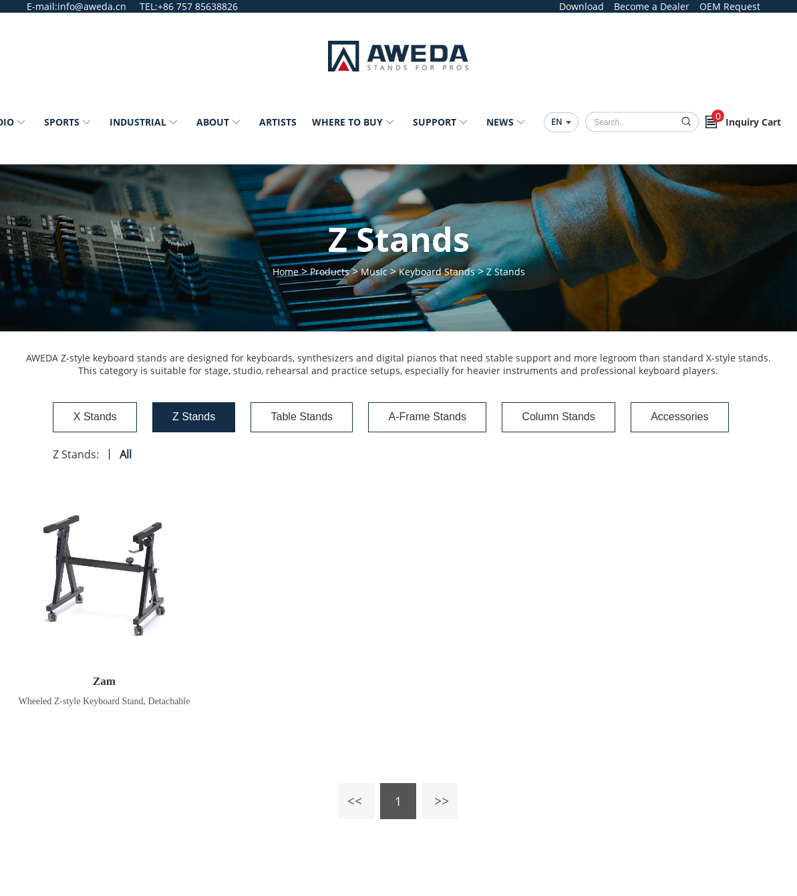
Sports (61, 122)
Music (374, 271)
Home (286, 271)
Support (434, 122)
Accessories (707, 417)
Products (329, 271)
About (212, 122)
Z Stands (505, 271)
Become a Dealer (651, 6)
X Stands (64, 417)
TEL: (149, 6)
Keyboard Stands (437, 271)
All (91, 457)
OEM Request (729, 6)
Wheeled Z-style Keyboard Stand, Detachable (104, 705)
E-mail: (42, 6)
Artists (278, 122)
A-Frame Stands (431, 417)
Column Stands (574, 417)
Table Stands (295, 417)
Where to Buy (347, 122)
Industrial (138, 122)
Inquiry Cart (746, 119)
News (500, 122)
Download (581, 6)
